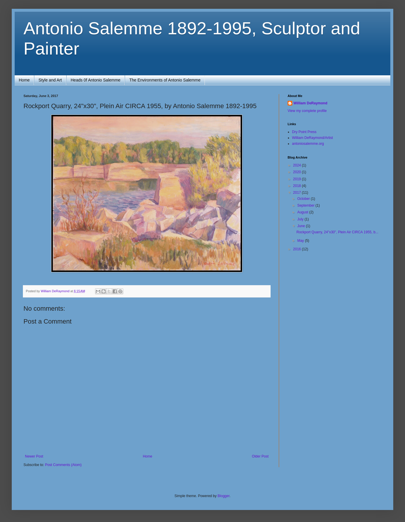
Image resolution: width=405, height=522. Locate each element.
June (301, 226)
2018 (297, 186)
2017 (297, 193)
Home (24, 80)
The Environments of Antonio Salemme (164, 80)
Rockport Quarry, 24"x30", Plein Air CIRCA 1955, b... (337, 232)
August (303, 212)
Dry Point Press (304, 132)
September (306, 205)
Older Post (260, 456)
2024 (297, 165)
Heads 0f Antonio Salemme (96, 80)
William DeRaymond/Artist (312, 138)
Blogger (223, 496)
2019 (297, 179)
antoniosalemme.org (308, 144)
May (301, 241)
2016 (297, 249)
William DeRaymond (310, 103)
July (301, 219)
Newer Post (34, 456)
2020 (297, 172)
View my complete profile (307, 111)
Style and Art (50, 80)
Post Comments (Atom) (63, 465)
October (304, 199)
